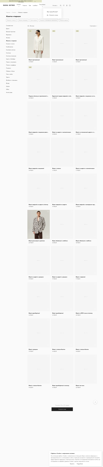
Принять (72, 463)
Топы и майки (9, 74)
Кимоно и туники (10, 44)
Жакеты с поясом (11, 20)
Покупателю (57, 5)
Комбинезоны (9, 47)
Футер (7, 83)
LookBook (49, 5)
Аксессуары (9, 92)
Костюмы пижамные (11, 56)
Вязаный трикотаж (10, 32)
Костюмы (8, 53)
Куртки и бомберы (10, 59)
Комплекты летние (10, 50)
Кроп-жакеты (34, 20)
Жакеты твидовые (23, 20)
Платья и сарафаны (11, 65)
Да (74, 15)
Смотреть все (9, 26)
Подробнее (80, 463)
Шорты (8, 86)
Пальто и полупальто (11, 62)
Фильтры (30, 26)
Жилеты (8, 38)
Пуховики (8, 68)
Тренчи (8, 77)
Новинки (39, 5)
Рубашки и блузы (10, 71)
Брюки (7, 29)
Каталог (32, 5)
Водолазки (8, 35)
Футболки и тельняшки (11, 80)
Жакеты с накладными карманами (49, 20)
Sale (44, 5)
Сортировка (93, 26)
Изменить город (80, 15)
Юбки (7, 89)
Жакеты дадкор (65, 20)
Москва (81, 5)
